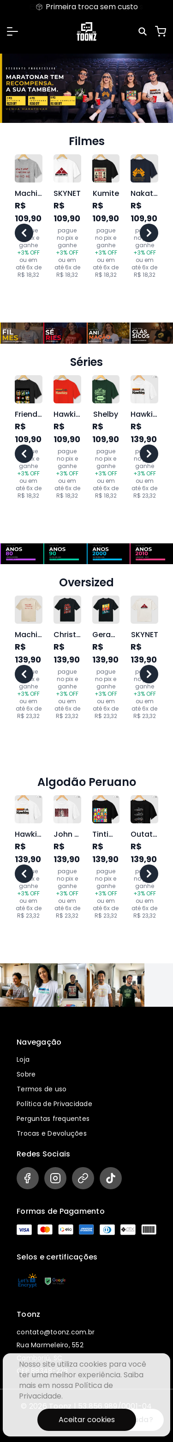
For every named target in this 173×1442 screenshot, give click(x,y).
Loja (23, 1059)
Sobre (26, 1074)
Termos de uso (41, 1089)
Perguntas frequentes (53, 1118)
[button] (12, 31)
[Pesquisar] (143, 31)
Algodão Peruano (86, 782)
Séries (86, 362)
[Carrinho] (160, 31)
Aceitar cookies (87, 1419)
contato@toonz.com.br (56, 1332)
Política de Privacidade (54, 1103)
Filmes (87, 141)
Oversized (86, 582)
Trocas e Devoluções (52, 1133)
